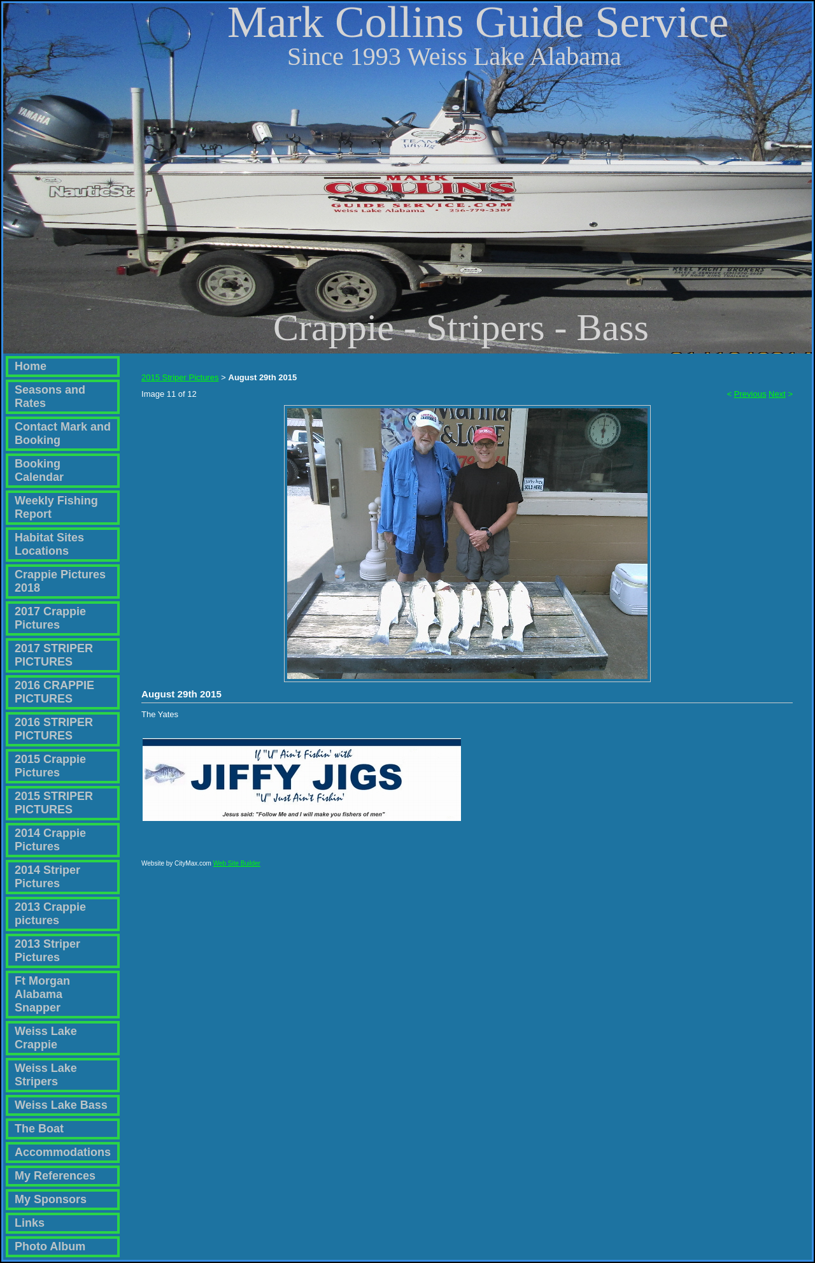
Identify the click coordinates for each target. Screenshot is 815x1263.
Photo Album (50, 1246)
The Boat (39, 1128)
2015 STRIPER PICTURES (54, 803)
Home (30, 366)
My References (55, 1175)
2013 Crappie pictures (50, 914)
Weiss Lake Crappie (46, 1038)
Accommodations (63, 1152)
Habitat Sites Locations (49, 544)
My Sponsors (51, 1199)
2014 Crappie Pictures (50, 840)
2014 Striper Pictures (47, 877)
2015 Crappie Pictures (50, 766)
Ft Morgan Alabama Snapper (42, 994)
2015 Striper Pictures (179, 377)
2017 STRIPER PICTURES (54, 655)
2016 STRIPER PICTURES (54, 729)
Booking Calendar (39, 470)
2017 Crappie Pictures (50, 618)
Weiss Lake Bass (61, 1105)
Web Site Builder (236, 869)
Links (30, 1223)
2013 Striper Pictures (47, 951)
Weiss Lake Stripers (46, 1075)
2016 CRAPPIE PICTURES (54, 692)
